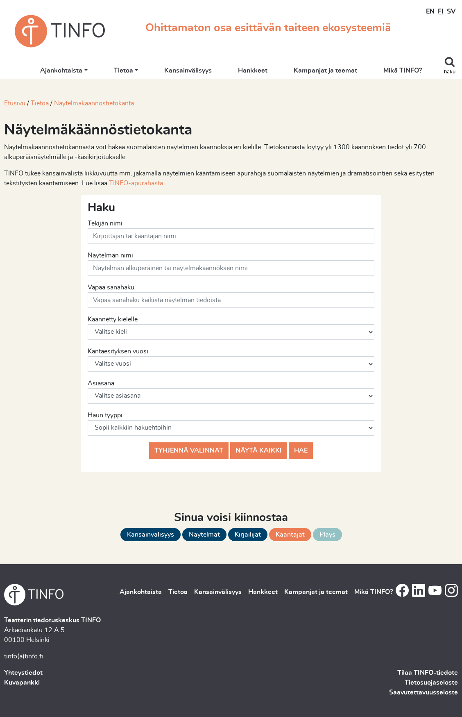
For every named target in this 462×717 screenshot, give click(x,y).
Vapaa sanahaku (111, 287)
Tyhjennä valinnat (188, 450)
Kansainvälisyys (188, 70)
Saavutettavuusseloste (423, 692)
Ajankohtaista (61, 70)
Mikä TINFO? (402, 70)
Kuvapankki (22, 682)
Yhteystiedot (23, 672)
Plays (327, 534)
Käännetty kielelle (113, 319)
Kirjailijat (248, 534)
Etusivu (14, 103)
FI (441, 11)
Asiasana (101, 383)
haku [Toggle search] (449, 72)
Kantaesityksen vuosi (118, 351)
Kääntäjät (290, 534)
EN (430, 11)
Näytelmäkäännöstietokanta (94, 103)
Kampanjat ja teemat (325, 70)
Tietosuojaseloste (431, 682)
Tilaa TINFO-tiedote (427, 672)
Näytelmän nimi (110, 255)
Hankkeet (252, 70)
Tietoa (123, 70)
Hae (301, 450)
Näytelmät (204, 534)
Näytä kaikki (259, 450)
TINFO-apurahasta (136, 183)
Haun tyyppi (105, 415)
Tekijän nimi (105, 223)
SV (451, 11)
